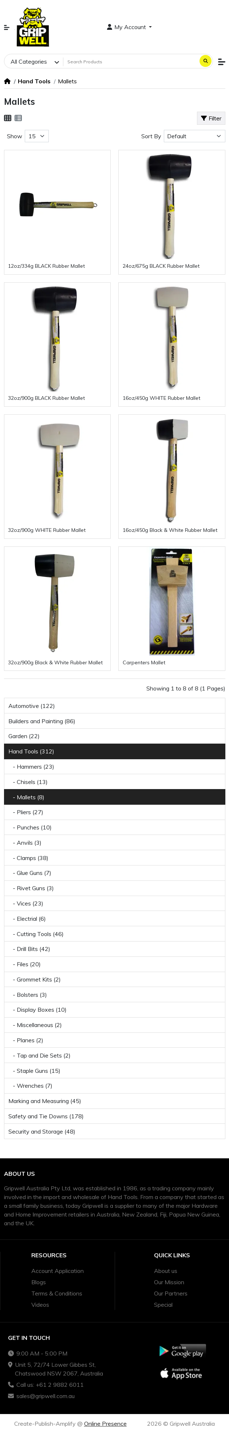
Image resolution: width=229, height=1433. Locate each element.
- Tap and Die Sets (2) (39, 1055)
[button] (6, 27)
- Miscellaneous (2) (35, 1024)
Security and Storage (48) (41, 1131)
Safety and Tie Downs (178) (46, 1116)
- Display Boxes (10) (37, 1009)
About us (165, 1270)
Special (163, 1304)
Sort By (151, 136)
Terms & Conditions (56, 1293)
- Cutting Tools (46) (36, 934)
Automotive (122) (31, 705)
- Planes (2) (25, 1040)
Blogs (38, 1282)
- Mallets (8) (26, 797)
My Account (127, 27)
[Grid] (7, 118)
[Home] (7, 81)
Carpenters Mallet (144, 662)
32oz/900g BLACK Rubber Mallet (46, 398)
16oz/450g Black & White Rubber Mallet (170, 530)
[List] (18, 118)
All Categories (29, 61)
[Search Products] (130, 61)
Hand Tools (34, 81)
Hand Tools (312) (31, 751)
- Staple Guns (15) (34, 1070)
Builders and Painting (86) (41, 721)
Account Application (57, 1270)
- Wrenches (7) (30, 1085)
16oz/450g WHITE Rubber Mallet (161, 398)
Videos (40, 1304)
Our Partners (170, 1293)
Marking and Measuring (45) (44, 1100)
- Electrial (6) (27, 918)
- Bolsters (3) (27, 994)
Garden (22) (24, 736)
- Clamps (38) (28, 857)
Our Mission (169, 1282)
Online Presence (105, 1423)
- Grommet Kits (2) (34, 979)
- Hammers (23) (31, 766)
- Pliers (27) (25, 812)
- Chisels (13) (28, 781)
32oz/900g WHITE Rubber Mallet (47, 530)
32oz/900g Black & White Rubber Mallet (55, 662)
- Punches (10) (30, 827)
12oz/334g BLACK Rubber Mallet (46, 266)
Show (14, 136)
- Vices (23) (25, 903)
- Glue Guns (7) (29, 872)
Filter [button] (211, 118)
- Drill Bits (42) (29, 948)
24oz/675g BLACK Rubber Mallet (161, 266)
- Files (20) (24, 964)
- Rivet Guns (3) (31, 888)
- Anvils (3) (25, 842)
